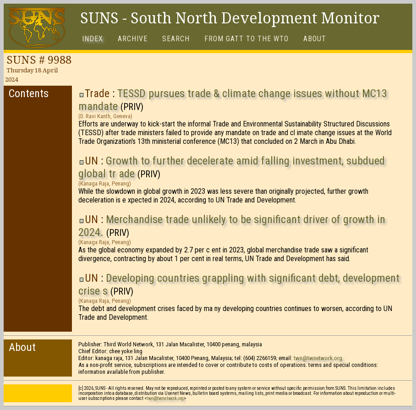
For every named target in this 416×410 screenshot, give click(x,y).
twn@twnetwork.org (318, 358)
